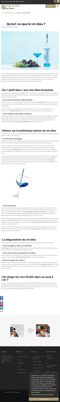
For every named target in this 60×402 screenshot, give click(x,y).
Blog (7, 13)
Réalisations (21, 363)
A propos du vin (13, 13)
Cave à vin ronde (37, 361)
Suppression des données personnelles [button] (42, 394)
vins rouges (8, 102)
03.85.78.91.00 (50, 358)
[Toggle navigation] (57, 5)
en (58, 1)
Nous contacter (21, 372)
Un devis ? (49, 6)
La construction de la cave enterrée (37, 357)
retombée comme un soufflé (47, 286)
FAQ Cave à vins (21, 369)
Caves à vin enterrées (23, 356)
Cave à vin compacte (38, 364)
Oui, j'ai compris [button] (43, 399)
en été (29, 248)
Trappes (20, 360)
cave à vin (5, 283)
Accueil (3, 13)
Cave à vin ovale (36, 371)
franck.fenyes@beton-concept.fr (52, 366)
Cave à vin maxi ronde (38, 367)
